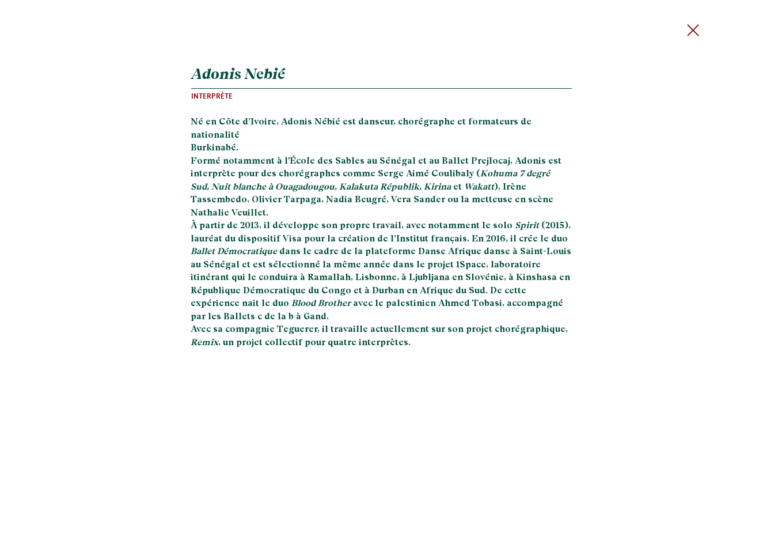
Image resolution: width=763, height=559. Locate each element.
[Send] (696, 30)
